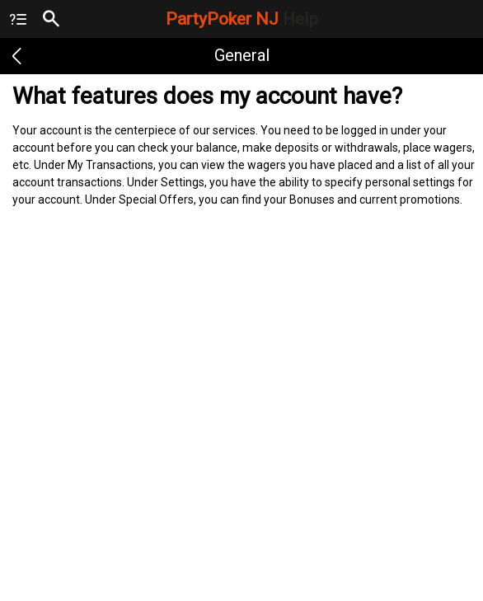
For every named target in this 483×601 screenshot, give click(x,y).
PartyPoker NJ (242, 19)
